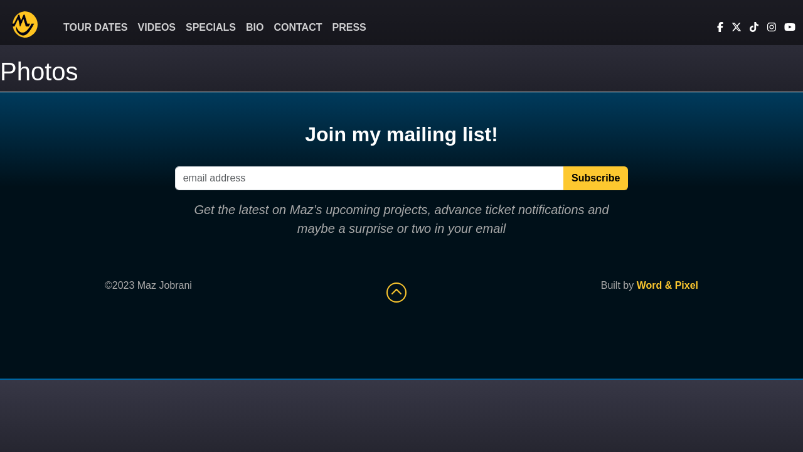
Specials (211, 27)
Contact (298, 27)
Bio (254, 27)
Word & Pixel (667, 285)
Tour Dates (95, 27)
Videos (157, 27)
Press (349, 27)
